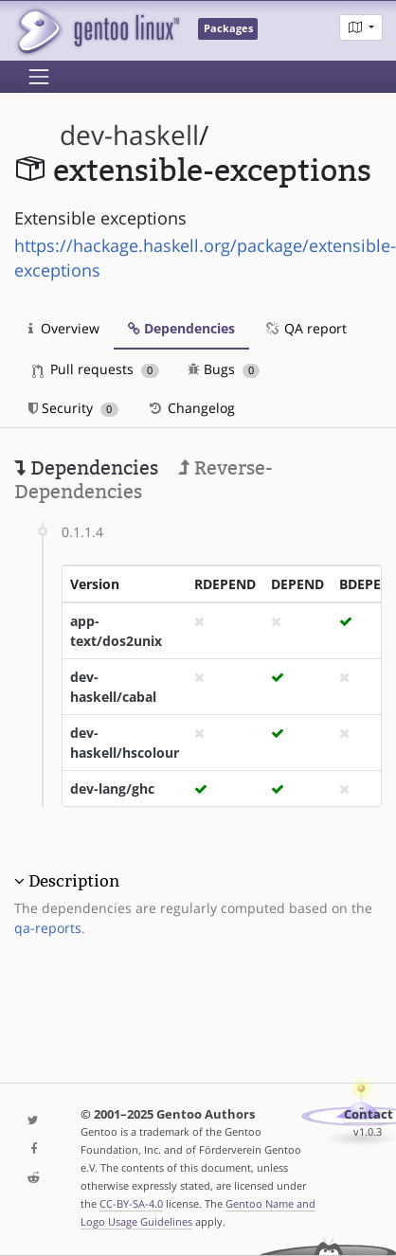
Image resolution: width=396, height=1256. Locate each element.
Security (73, 408)
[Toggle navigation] (39, 77)
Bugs (224, 369)
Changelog (191, 408)
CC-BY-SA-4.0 (131, 1203)
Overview (63, 328)
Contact (368, 1114)
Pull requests (95, 369)
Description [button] (73, 880)
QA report (305, 328)
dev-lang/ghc (112, 789)
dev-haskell (129, 135)
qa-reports (47, 928)
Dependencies (181, 328)
